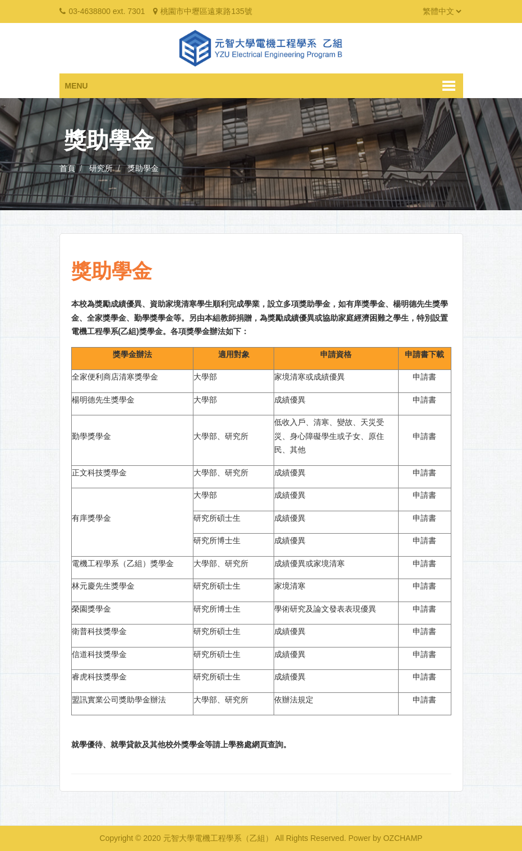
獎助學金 (143, 168)
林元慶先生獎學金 (103, 585)
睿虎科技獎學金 (99, 676)
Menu (76, 85)
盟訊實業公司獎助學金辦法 (119, 699)
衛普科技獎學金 (99, 631)
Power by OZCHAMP (385, 838)
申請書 (424, 376)
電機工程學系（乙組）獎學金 (123, 563)
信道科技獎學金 (99, 654)
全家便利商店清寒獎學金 (115, 376)
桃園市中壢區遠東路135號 (206, 11)
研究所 (101, 168)
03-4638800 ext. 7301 (106, 11)
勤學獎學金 (91, 436)
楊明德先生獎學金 (103, 399)
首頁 (67, 168)
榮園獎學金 (91, 608)
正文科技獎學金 (99, 472)
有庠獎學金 (91, 518)
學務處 (240, 744)
